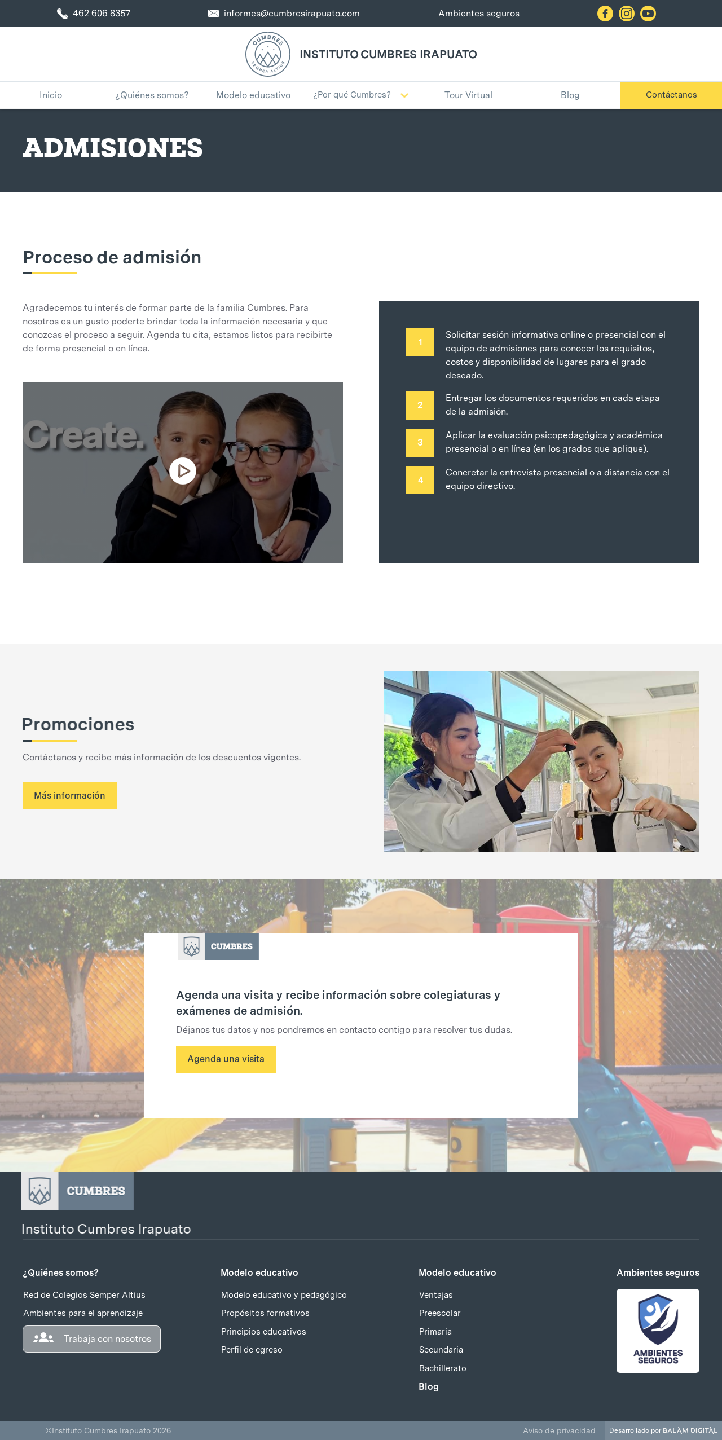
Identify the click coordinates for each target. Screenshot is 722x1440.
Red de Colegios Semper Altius (84, 1295)
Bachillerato (442, 1368)
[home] (267, 54)
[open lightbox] (183, 472)
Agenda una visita (226, 1059)
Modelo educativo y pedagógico (284, 1295)
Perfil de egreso (252, 1350)
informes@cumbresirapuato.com (292, 13)
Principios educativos (263, 1332)
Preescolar (440, 1313)
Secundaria (441, 1350)
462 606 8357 (101, 13)
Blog (429, 1386)
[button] (361, 95)
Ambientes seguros (479, 13)
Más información (69, 795)
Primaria (435, 1332)
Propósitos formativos (265, 1313)
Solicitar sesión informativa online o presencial (542, 334)
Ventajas (436, 1295)
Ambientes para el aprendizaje (83, 1313)
